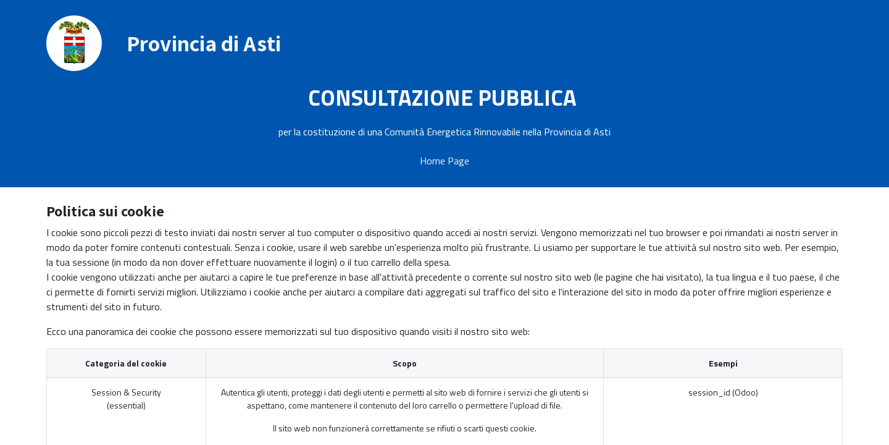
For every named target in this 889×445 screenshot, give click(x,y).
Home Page (444, 160)
